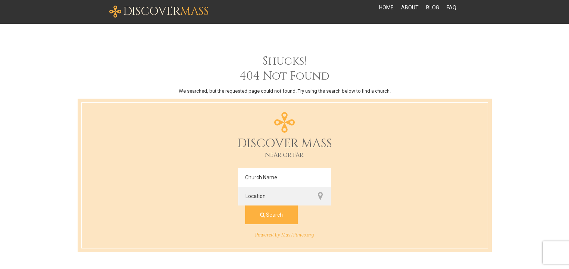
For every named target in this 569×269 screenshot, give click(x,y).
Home (386, 12)
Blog (432, 12)
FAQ (451, 12)
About (410, 12)
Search (381, 177)
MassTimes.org (297, 197)
